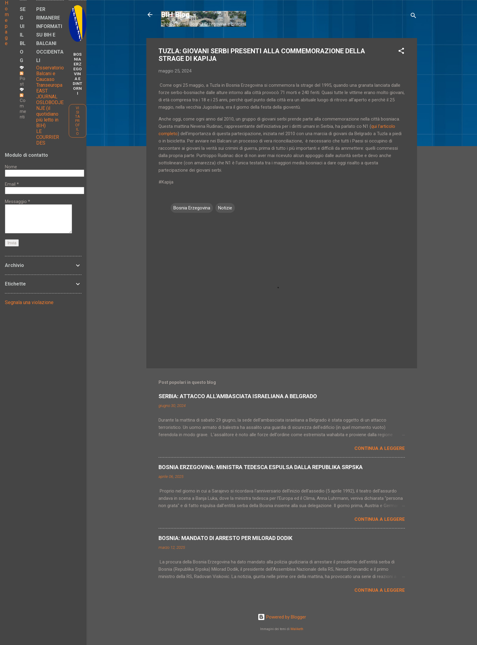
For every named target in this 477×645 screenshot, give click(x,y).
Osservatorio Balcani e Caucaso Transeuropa (50, 76)
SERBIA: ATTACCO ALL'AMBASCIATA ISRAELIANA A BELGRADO (237, 396)
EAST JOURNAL (46, 94)
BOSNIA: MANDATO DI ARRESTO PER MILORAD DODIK (225, 538)
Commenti (23, 106)
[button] (401, 52)
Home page (7, 23)
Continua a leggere (379, 448)
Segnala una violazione (29, 302)
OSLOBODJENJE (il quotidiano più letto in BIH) (50, 114)
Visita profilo (77, 121)
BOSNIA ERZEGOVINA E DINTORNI (77, 74)
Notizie (225, 208)
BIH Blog (175, 14)
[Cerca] (413, 16)
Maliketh (297, 629)
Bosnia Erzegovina (191, 208)
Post (22, 79)
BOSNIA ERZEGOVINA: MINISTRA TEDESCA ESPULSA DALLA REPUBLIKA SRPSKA (260, 467)
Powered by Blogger (282, 617)
